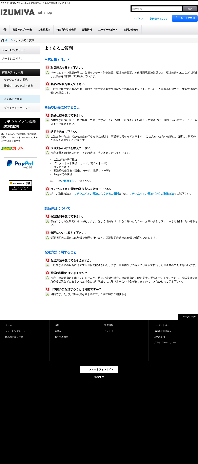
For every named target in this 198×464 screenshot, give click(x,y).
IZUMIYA (99, 377)
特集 (57, 325)
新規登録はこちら (159, 18)
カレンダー (109, 331)
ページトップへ (190, 317)
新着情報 (108, 325)
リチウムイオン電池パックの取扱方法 (151, 193)
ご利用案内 (67, 180)
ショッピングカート (15, 331)
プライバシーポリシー (17, 107)
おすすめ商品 (61, 337)
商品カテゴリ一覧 (14, 337)
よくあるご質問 (13, 99)
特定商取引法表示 (163, 331)
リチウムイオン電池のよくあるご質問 (96, 193)
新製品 (58, 331)
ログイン (138, 18)
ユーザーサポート (163, 325)
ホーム (8, 325)
